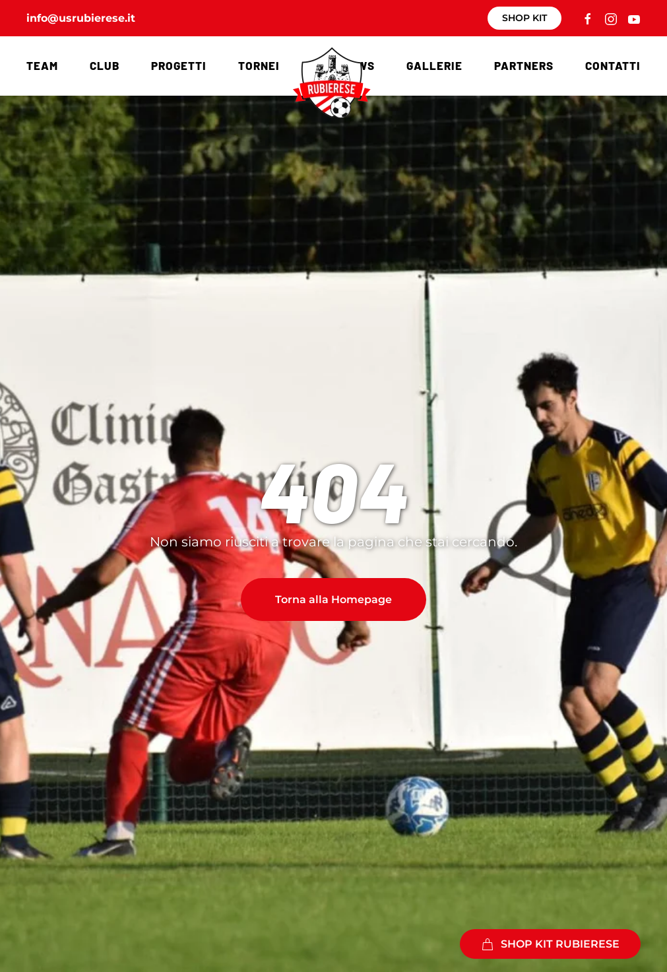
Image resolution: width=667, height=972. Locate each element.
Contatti (613, 65)
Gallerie (434, 65)
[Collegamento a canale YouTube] (634, 18)
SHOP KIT (524, 18)
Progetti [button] (178, 65)
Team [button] (42, 65)
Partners (524, 65)
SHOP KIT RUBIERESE (550, 944)
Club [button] (104, 65)
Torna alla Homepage (333, 599)
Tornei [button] (259, 65)
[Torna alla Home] (333, 82)
